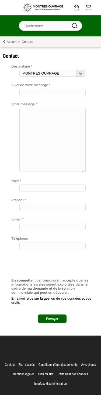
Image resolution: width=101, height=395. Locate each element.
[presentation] (52, 265)
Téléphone (19, 238)
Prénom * (18, 200)
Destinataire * (21, 66)
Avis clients (88, 364)
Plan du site (45, 374)
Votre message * (24, 104)
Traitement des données (72, 374)
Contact (88, 7)
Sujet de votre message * (30, 85)
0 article (76, 7)
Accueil (12, 42)
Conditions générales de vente (58, 364)
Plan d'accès (27, 364)
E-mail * (17, 219)
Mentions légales (23, 374)
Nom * (16, 181)
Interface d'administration (50, 383)
